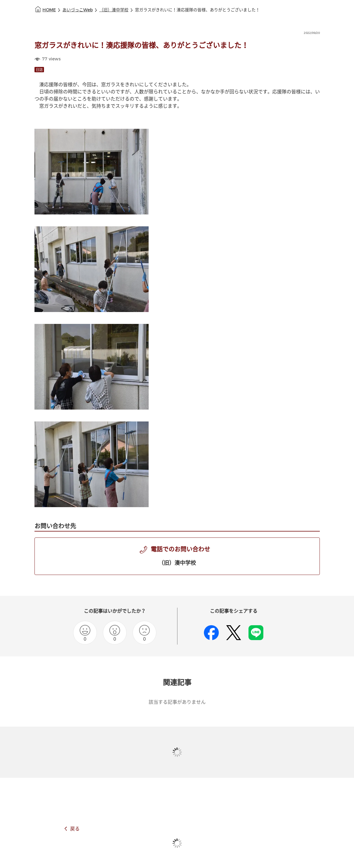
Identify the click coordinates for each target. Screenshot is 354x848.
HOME (49, 10)
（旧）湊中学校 (113, 10)
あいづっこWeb (77, 10)
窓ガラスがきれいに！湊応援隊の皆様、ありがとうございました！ (197, 10)
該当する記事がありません (177, 702)
